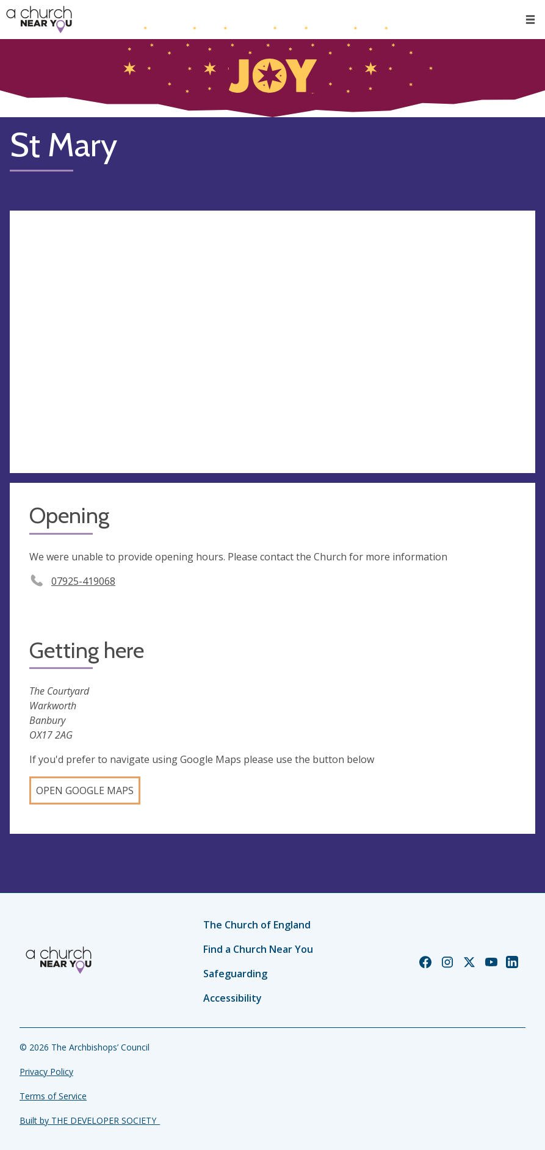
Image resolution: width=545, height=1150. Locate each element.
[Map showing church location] (272, 342)
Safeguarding (235, 973)
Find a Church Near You (258, 949)
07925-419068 (83, 581)
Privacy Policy (46, 1071)
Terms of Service (53, 1096)
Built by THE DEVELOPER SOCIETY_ (90, 1120)
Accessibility (232, 998)
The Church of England (257, 924)
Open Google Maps (85, 790)
